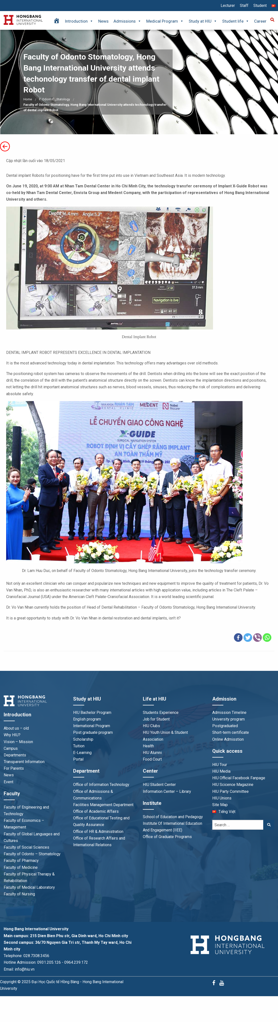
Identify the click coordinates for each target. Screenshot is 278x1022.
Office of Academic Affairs (96, 811)
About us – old (16, 728)
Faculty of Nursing (19, 894)
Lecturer (228, 5)
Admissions (127, 21)
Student (260, 5)
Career (260, 21)
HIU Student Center (159, 784)
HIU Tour (219, 764)
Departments (15, 755)
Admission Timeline (229, 712)
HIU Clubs (151, 725)
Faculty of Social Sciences (26, 847)
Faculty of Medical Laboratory (29, 887)
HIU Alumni (152, 752)
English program (87, 719)
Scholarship (83, 739)
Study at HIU (203, 21)
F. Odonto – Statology (54, 99)
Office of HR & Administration (98, 831)
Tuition (78, 746)
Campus (11, 748)
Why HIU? (12, 735)
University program (228, 719)
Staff (244, 5)
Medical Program (165, 21)
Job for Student (156, 719)
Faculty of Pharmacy (21, 860)
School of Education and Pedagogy (173, 816)
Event (8, 782)
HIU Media (221, 771)
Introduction (79, 21)
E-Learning (82, 752)
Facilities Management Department (103, 804)
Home (27, 99)
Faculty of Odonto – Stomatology (32, 854)
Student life (235, 21)
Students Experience (161, 712)
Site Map (220, 804)
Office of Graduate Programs (167, 836)
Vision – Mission (18, 741)
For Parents (14, 768)
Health (148, 746)
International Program (91, 725)
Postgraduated (225, 725)
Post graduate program (93, 732)
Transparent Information (24, 761)
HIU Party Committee (230, 791)
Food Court (152, 759)
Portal (78, 759)
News (103, 21)
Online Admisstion (228, 739)
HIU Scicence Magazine (232, 784)
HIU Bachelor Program (92, 712)
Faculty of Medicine (21, 867)
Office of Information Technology (101, 784)
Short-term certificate (230, 732)
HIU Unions (221, 798)
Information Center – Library (167, 791)
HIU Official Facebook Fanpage (238, 778)
